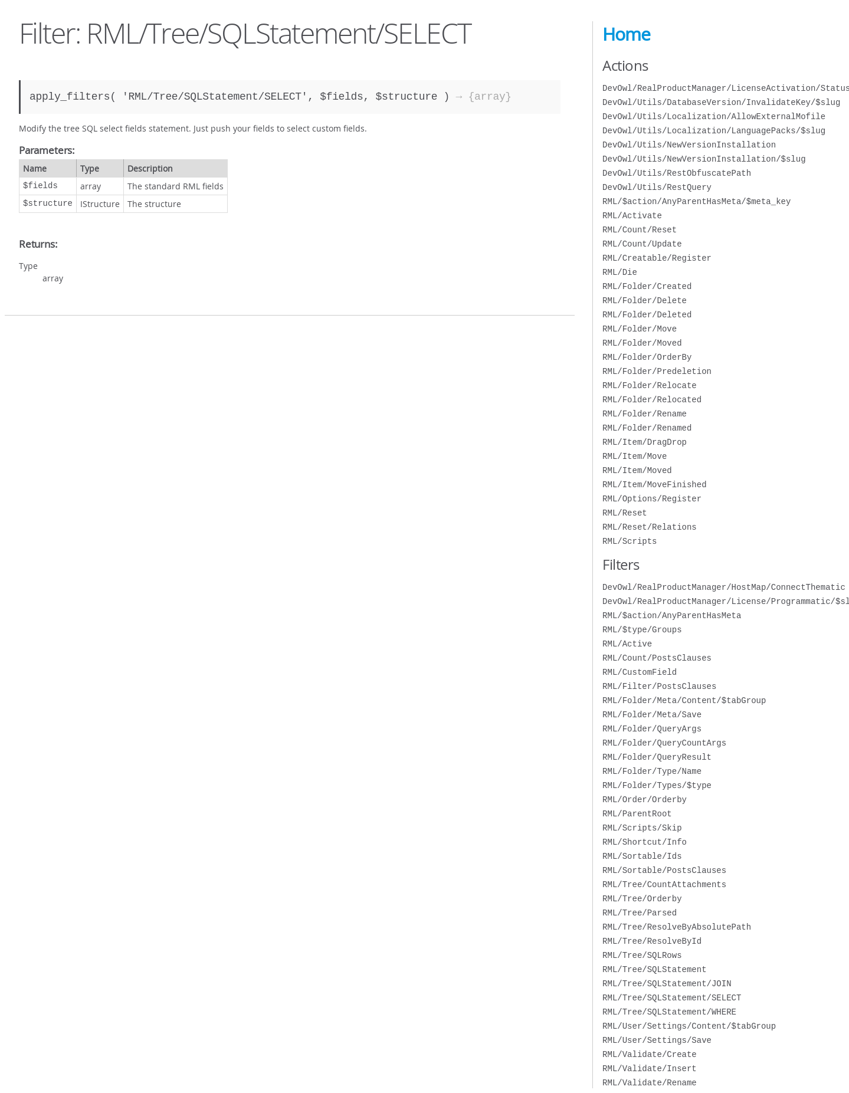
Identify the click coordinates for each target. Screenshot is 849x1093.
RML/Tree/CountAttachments (664, 884)
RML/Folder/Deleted (646, 314)
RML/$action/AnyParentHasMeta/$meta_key (696, 201)
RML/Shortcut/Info (644, 842)
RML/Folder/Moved (641, 343)
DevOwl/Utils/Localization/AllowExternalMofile (713, 116)
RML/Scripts (629, 541)
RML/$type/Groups (641, 629)
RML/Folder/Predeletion (657, 371)
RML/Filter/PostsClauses (659, 686)
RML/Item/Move (634, 456)
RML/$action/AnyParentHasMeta (671, 615)
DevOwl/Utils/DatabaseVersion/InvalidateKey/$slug (721, 102)
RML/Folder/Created (646, 286)
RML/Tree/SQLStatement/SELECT (671, 997)
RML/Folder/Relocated (652, 399)
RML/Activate (632, 215)
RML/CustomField (639, 672)
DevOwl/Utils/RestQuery (657, 187)
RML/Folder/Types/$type (657, 785)
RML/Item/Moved (637, 470)
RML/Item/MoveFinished (654, 484)
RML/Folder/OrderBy (646, 357)
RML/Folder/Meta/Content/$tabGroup (684, 700)
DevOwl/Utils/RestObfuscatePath (676, 173)
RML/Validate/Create (649, 1054)
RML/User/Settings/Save (657, 1040)
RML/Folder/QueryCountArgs (664, 743)
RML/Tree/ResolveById (652, 941)
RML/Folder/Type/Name (652, 771)
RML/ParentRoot (637, 813)
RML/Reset (624, 512)
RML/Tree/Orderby (641, 898)
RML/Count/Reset (639, 229)
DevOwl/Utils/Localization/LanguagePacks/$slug (713, 130)
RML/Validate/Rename (649, 1082)
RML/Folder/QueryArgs (652, 728)
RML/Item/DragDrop (644, 442)
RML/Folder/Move (639, 328)
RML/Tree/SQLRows (641, 955)
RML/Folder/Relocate (649, 385)
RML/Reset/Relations (649, 527)
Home (626, 34)
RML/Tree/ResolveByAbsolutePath (676, 927)
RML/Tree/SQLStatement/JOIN (666, 983)
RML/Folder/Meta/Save (652, 714)
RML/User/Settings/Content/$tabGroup (689, 1026)
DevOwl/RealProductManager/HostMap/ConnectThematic (723, 587)
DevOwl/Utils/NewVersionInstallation (689, 144)
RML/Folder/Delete (644, 300)
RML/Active (627, 643)
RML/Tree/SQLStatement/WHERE (669, 1011)
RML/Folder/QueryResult (657, 757)
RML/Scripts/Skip (641, 827)
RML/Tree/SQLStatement (654, 969)
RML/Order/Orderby (644, 799)
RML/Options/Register (652, 498)
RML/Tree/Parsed (639, 912)
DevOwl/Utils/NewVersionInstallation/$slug (703, 159)
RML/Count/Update (641, 244)
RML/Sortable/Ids (641, 856)
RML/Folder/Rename (644, 413)
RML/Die (619, 272)
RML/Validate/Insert (649, 1068)
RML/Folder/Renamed (646, 428)
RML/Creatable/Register (657, 258)
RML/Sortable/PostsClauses (664, 870)
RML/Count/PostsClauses (657, 658)
